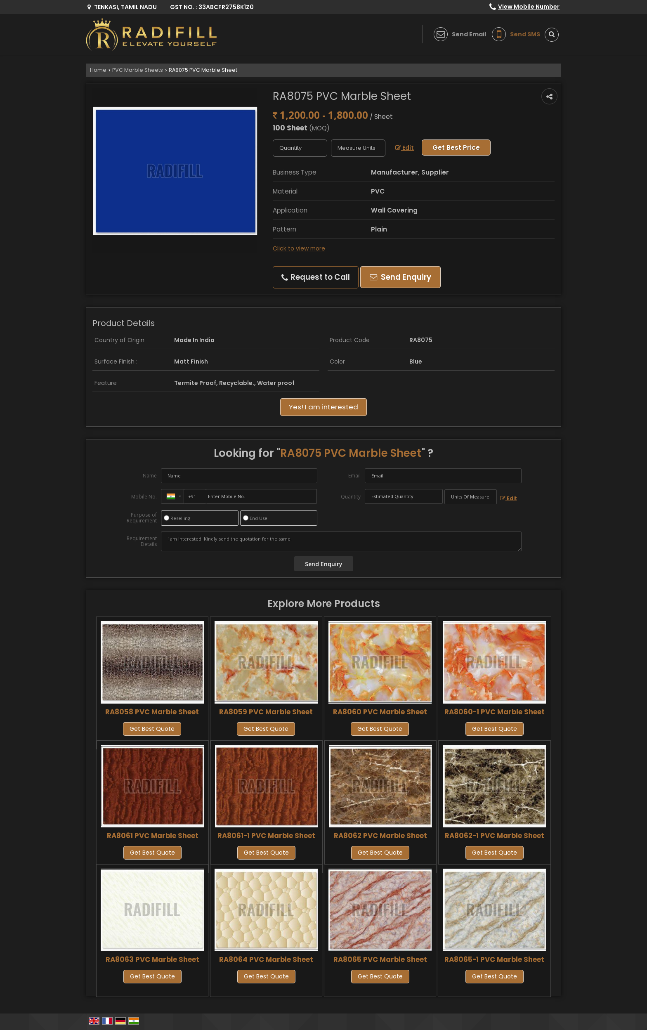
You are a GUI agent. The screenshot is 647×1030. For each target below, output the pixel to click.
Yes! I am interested (323, 407)
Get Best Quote (152, 729)
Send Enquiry (400, 277)
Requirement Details (142, 541)
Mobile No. (144, 496)
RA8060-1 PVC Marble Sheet (494, 712)
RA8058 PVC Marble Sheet (152, 712)
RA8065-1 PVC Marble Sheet (494, 959)
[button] (529, 6)
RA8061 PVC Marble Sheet (152, 836)
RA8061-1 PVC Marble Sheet (266, 836)
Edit (404, 148)
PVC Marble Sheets (137, 69)
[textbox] (358, 148)
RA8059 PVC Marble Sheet (266, 712)
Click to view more (299, 248)
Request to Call (315, 277)
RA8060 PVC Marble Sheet (380, 712)
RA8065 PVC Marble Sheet (380, 959)
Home (98, 69)
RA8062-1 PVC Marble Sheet (494, 836)
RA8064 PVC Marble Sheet (266, 959)
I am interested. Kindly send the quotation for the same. (341, 541)
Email (354, 475)
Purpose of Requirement (142, 518)
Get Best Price (456, 147)
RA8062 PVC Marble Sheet (380, 836)
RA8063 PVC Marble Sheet (152, 959)
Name (150, 475)
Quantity (351, 496)
